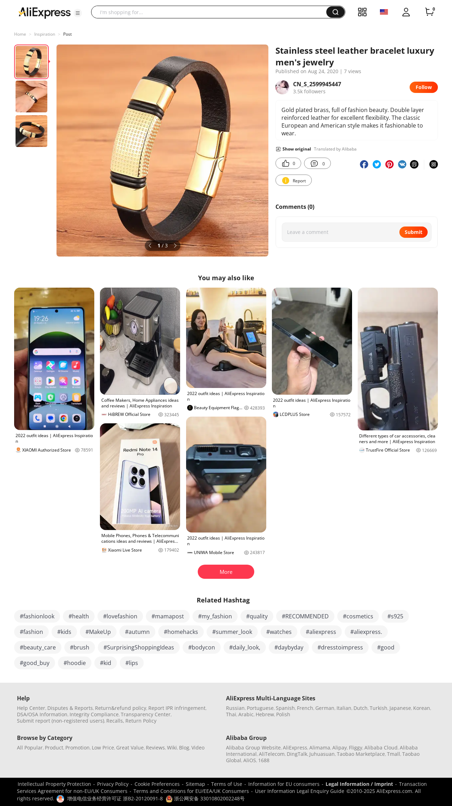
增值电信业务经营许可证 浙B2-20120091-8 (115, 798)
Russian (235, 708)
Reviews (155, 747)
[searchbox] (211, 12)
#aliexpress (321, 632)
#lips (131, 663)
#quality (257, 616)
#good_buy (34, 663)
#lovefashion (120, 616)
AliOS (249, 760)
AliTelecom (272, 754)
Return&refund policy (120, 708)
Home (20, 34)
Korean (421, 708)
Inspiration (44, 34)
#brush (79, 647)
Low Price (103, 747)
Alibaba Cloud (381, 747)
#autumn (137, 632)
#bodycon (201, 647)
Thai (231, 714)
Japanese (400, 708)
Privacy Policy (113, 784)
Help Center (31, 708)
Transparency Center (146, 714)
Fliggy (355, 747)
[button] (77, 13)
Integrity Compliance (94, 714)
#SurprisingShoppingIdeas (138, 647)
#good (385, 647)
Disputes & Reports (70, 708)
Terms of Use (226, 784)
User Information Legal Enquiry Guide (299, 791)
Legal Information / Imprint (359, 784)
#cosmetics (358, 616)
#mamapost (167, 616)
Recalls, (115, 720)
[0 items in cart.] (429, 12)
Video (197, 747)
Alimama (319, 747)
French (305, 708)
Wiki (172, 747)
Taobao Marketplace (361, 754)
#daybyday (288, 647)
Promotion (77, 747)
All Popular (30, 747)
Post (67, 34)
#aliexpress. (366, 632)
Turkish (378, 708)
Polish (283, 714)
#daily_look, (244, 647)
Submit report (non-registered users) (60, 720)
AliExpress (295, 747)
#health (79, 616)
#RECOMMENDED (305, 616)
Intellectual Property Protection (54, 784)
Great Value (130, 747)
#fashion (31, 632)
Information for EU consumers (284, 784)
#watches (279, 632)
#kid (105, 663)
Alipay (339, 747)
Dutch (360, 708)
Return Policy (140, 720)
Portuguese (260, 708)
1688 (263, 760)
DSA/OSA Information (42, 714)
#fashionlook (37, 616)
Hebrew (265, 714)
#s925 (395, 616)
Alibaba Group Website (253, 747)
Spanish (285, 708)
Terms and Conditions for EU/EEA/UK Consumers (191, 791)
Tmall (393, 754)
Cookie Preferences (157, 784)
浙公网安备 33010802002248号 (205, 798)
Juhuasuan (322, 754)
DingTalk (297, 754)
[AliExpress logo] (44, 12)
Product (54, 747)
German (324, 708)
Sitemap (195, 784)
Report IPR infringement (177, 708)
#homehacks (181, 632)
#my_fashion (215, 616)
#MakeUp (98, 632)
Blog (184, 747)
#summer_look (232, 632)
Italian (344, 708)
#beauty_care (38, 647)
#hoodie (75, 663)
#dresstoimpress (340, 647)
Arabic (246, 714)
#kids (64, 632)
